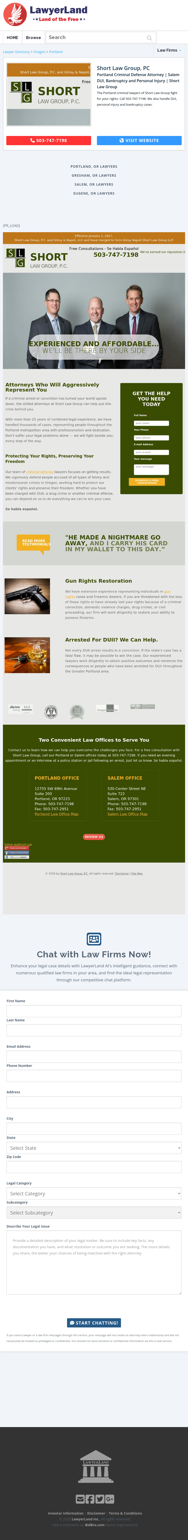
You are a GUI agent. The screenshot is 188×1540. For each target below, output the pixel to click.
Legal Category (19, 1183)
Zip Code (14, 1156)
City (10, 1118)
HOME (12, 37)
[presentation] (94, 1306)
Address (13, 1092)
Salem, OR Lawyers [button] (94, 184)
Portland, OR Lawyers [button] (94, 166)
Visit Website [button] (139, 140)
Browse (33, 37)
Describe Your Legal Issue (28, 1226)
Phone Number (19, 1065)
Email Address (18, 1046)
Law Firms (169, 50)
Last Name (16, 1020)
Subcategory (17, 1202)
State (11, 1137)
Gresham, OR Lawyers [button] (94, 175)
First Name (16, 1001)
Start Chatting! (94, 1323)
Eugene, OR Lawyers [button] (94, 193)
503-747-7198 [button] (48, 140)
